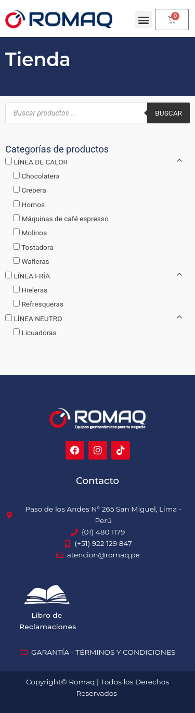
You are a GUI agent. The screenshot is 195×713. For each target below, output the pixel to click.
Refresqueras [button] (42, 304)
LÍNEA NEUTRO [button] (38, 318)
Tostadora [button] (37, 247)
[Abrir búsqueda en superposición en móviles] (97, 113)
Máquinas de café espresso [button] (64, 218)
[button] (143, 19)
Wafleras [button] (35, 261)
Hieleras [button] (34, 290)
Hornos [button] (33, 204)
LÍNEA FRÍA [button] (32, 276)
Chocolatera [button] (40, 176)
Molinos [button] (34, 232)
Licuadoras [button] (38, 332)
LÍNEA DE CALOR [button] (41, 162)
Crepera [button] (33, 190)
